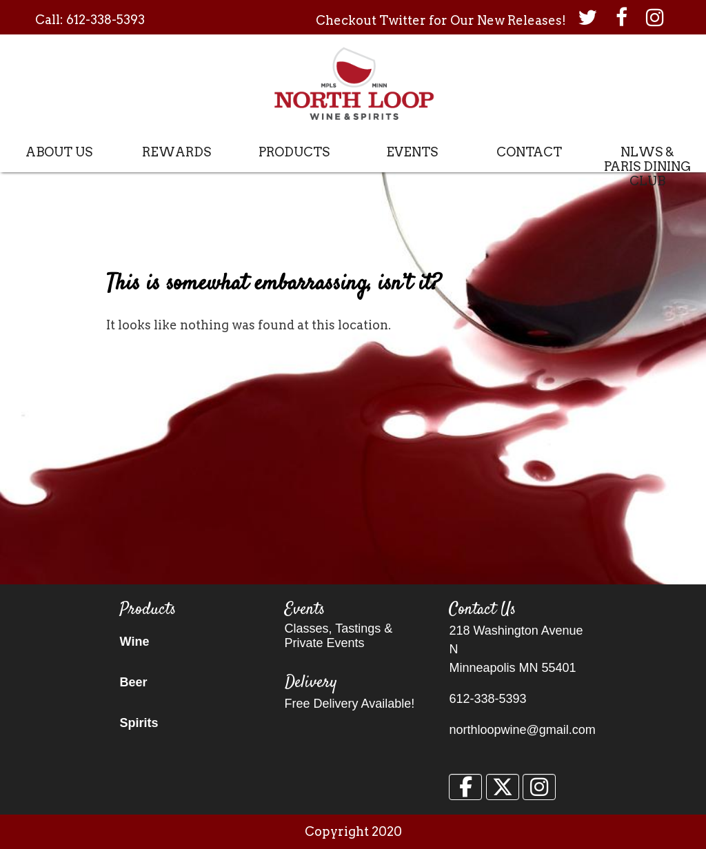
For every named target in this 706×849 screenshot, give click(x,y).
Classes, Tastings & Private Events (339, 636)
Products (294, 152)
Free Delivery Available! (350, 703)
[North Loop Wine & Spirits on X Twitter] (502, 787)
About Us (59, 152)
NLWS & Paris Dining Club (647, 166)
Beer (134, 682)
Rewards (176, 152)
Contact (529, 152)
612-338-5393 (105, 19)
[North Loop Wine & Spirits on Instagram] (539, 787)
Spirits (139, 723)
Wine (135, 641)
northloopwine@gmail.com (522, 730)
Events (412, 152)
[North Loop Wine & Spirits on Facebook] (465, 787)
